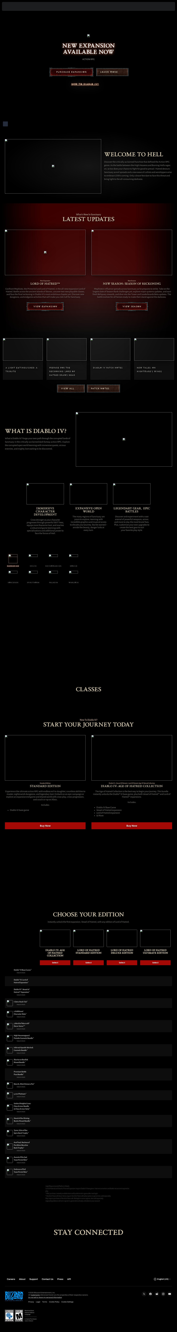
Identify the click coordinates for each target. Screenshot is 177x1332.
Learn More (112, 72)
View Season (131, 306)
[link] (63, 116)
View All (71, 389)
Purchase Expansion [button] (71, 72)
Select (55, 955)
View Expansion (45, 306)
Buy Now (131, 818)
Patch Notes (103, 389)
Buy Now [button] (45, 818)
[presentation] (11, 6)
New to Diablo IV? (88, 84)
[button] (167, 6)
